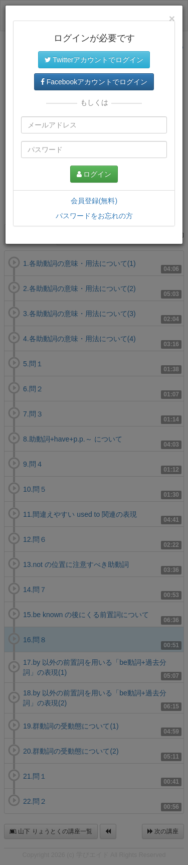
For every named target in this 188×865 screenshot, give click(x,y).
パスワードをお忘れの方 (94, 216)
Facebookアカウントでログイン (94, 82)
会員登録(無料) (94, 201)
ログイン (94, 174)
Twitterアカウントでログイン (94, 60)
